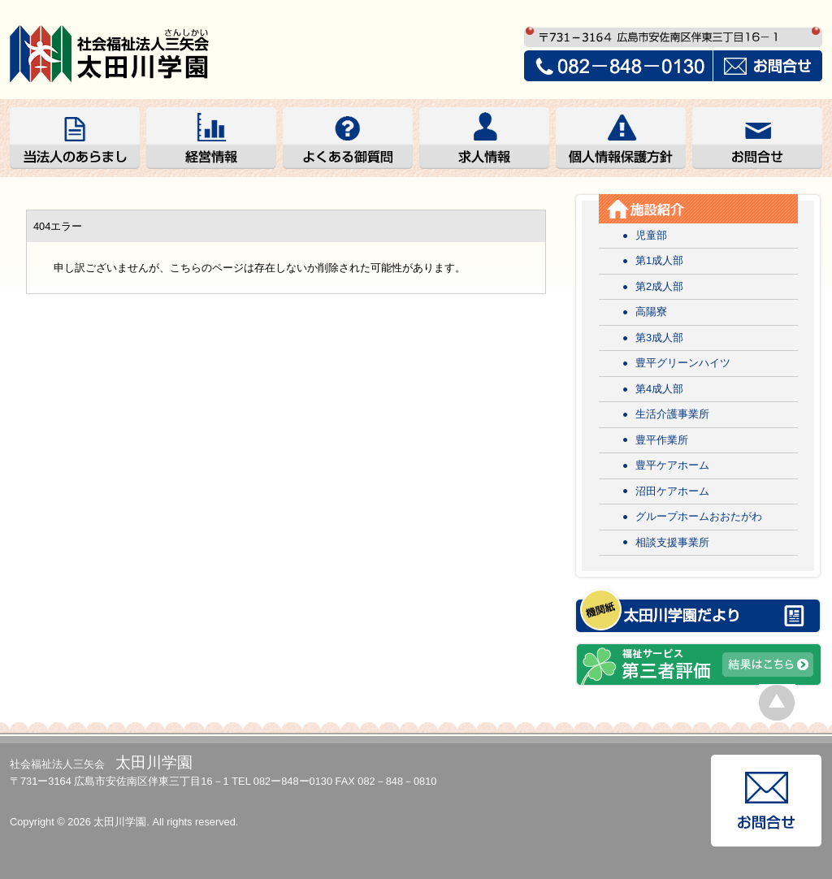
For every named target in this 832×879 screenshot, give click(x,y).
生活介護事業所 (672, 414)
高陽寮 (651, 311)
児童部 (651, 235)
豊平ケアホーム (672, 465)
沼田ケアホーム (672, 491)
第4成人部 (659, 389)
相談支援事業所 (672, 542)
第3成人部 (659, 337)
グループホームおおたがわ (698, 516)
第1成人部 (659, 260)
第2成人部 (659, 286)
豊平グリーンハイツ (682, 363)
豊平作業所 (661, 440)
